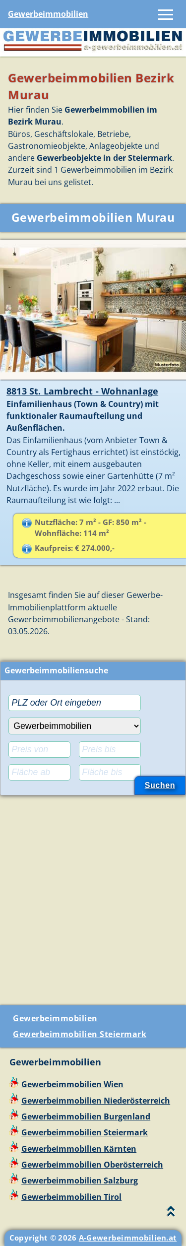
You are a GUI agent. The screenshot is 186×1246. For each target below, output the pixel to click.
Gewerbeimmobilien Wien (72, 1084)
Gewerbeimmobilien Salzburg (79, 1180)
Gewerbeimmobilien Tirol (71, 1196)
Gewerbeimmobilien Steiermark (79, 1034)
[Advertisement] (93, 896)
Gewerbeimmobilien (48, 13)
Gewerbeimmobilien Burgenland (85, 1116)
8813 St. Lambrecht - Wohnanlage (82, 391)
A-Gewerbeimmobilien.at (128, 1238)
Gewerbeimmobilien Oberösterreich (92, 1164)
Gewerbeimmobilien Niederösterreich (95, 1100)
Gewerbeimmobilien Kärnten (78, 1148)
